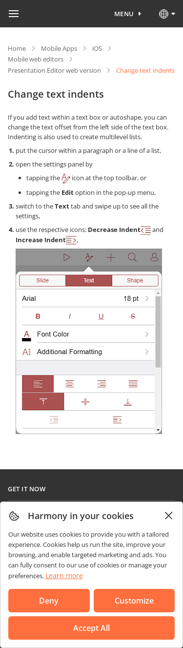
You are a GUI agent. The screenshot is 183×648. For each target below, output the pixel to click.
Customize (134, 600)
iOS (97, 48)
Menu (124, 13)
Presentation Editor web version (54, 70)
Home (17, 48)
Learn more (64, 575)
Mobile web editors (35, 59)
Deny (49, 600)
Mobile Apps (59, 48)
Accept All (91, 628)
